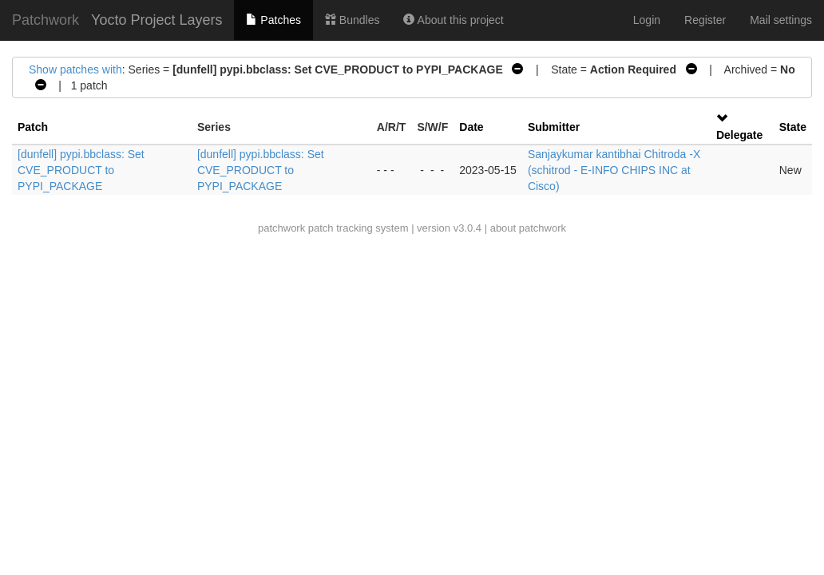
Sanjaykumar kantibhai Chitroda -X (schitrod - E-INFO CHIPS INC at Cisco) (614, 170)
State (792, 127)
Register (705, 20)
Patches (273, 20)
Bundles (352, 20)
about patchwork (528, 228)
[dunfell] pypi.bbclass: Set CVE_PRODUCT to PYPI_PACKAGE (81, 170)
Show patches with (75, 69)
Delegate (739, 135)
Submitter (554, 127)
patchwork (281, 228)
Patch (33, 127)
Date (471, 127)
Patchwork (45, 20)
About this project (453, 20)
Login (646, 20)
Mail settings (781, 20)
